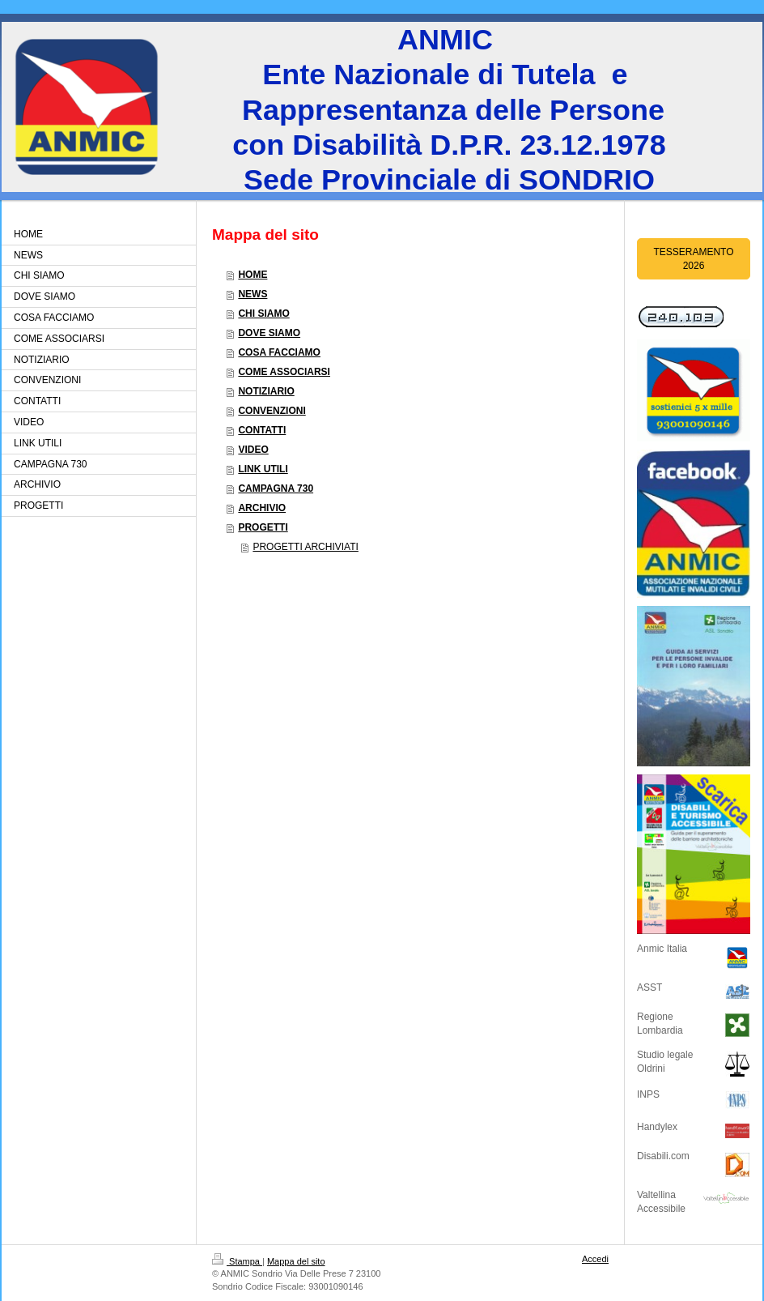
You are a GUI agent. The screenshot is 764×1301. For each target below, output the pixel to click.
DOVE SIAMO (269, 333)
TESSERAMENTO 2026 (693, 258)
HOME (252, 274)
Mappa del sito (296, 1261)
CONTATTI (262, 430)
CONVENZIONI (271, 410)
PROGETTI (262, 527)
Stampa (237, 1261)
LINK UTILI (262, 469)
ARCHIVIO (262, 508)
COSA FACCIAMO (279, 352)
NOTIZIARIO (266, 391)
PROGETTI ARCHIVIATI (305, 546)
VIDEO (253, 449)
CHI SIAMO (263, 313)
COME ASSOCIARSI (284, 372)
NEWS (252, 294)
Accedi (595, 1259)
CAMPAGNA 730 (275, 488)
